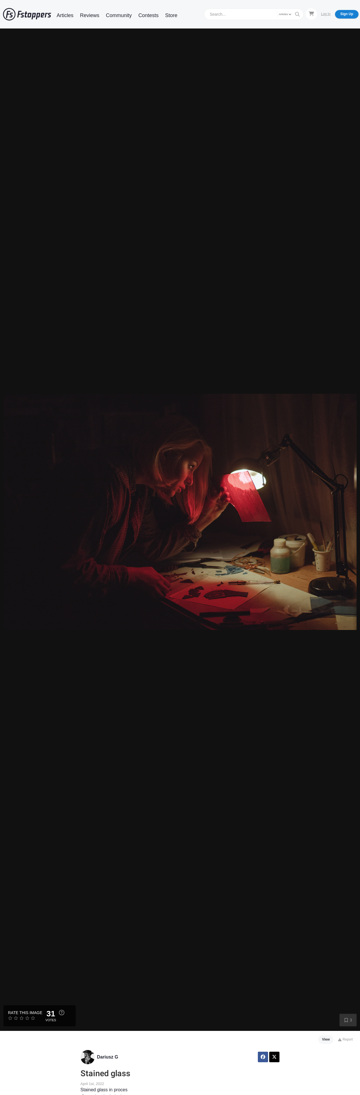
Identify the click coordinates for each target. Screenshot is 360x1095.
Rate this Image (25, 1012)
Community (119, 15)
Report (345, 1039)
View (326, 1039)
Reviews (89, 15)
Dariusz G (107, 1057)
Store (171, 15)
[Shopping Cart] (311, 14)
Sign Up (346, 14)
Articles (65, 15)
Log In (325, 14)
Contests (148, 15)
